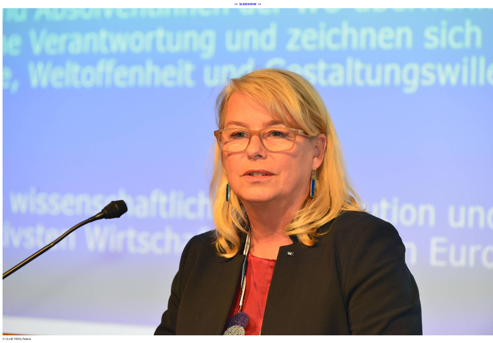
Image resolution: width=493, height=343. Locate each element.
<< (236, 4)
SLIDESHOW (247, 4)
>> (259, 4)
